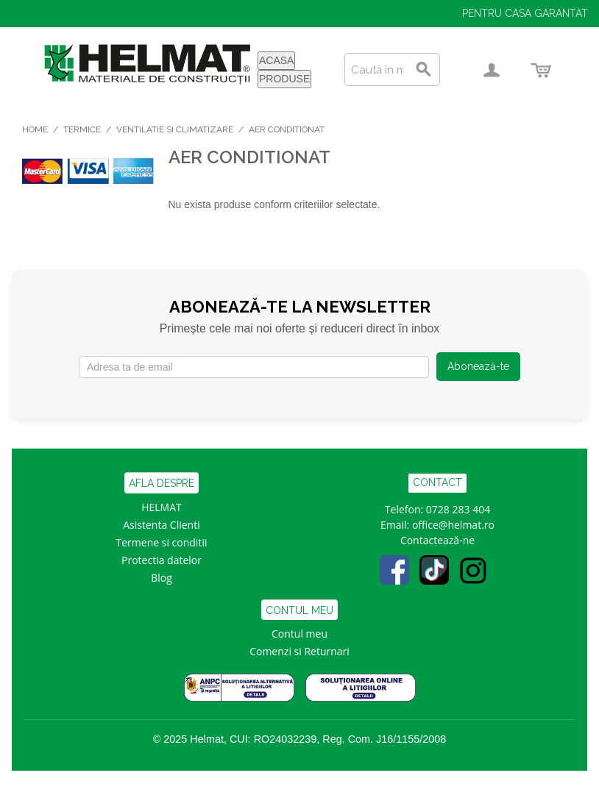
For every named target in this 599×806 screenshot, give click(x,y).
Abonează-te (478, 366)
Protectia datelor (161, 560)
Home (35, 129)
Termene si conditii (162, 542)
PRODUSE (284, 79)
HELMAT (161, 507)
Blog (161, 578)
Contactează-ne (437, 540)
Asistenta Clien (158, 525)
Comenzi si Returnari (299, 651)
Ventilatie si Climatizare (174, 129)
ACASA (276, 60)
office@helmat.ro (453, 525)
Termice (82, 129)
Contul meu (299, 634)
